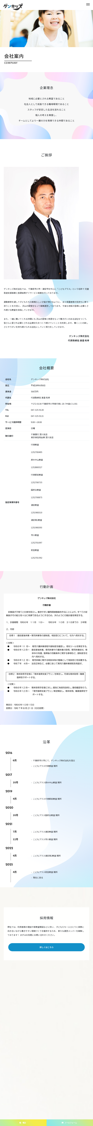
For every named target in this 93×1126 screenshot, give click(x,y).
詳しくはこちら (47, 947)
